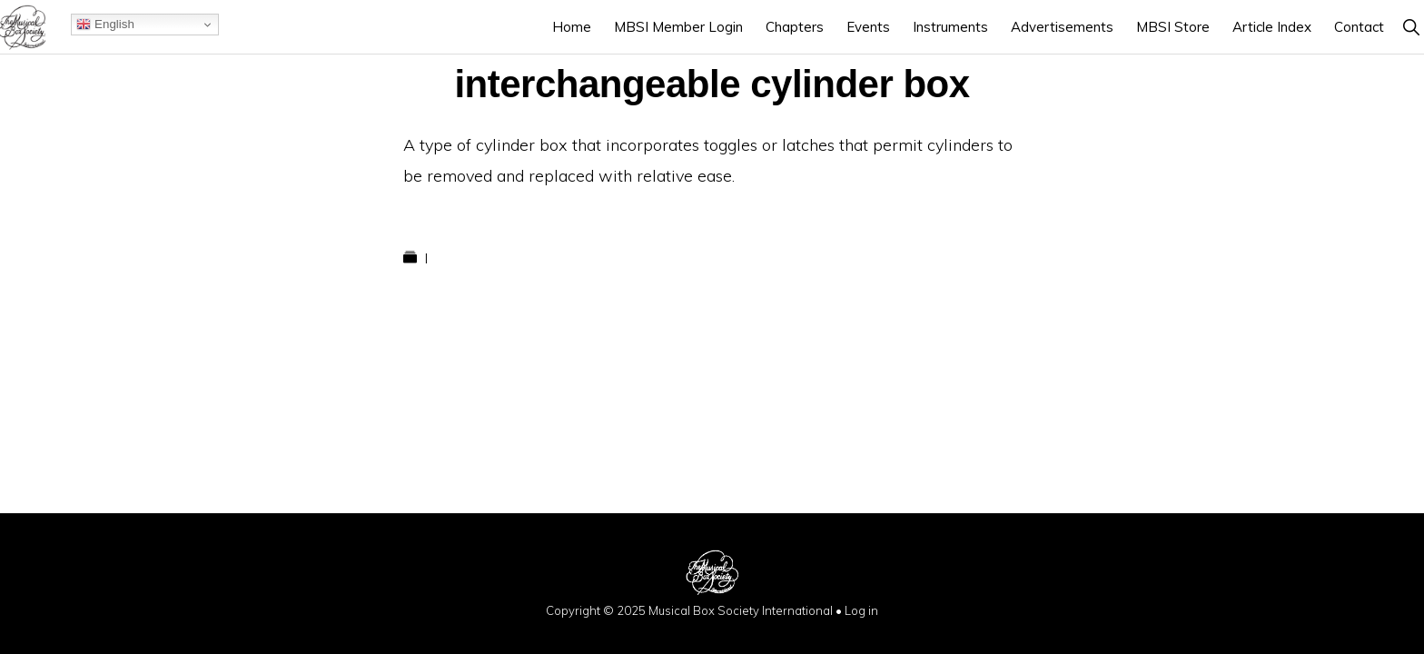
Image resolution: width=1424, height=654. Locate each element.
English (105, 24)
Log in (861, 610)
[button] (1411, 27)
